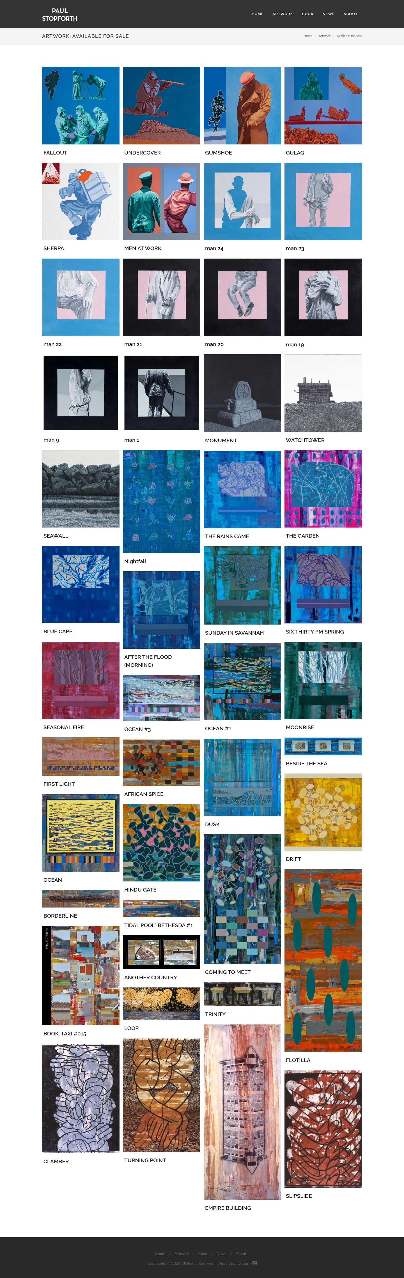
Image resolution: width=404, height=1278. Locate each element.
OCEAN (52, 880)
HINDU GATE (140, 889)
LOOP (131, 1028)
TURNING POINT (145, 1160)
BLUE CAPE (57, 631)
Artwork (324, 36)
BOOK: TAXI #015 (64, 1033)
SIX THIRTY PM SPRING (315, 631)
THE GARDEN (303, 536)
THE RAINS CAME (227, 536)
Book (202, 1253)
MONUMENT (221, 440)
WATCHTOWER (305, 440)
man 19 (295, 344)
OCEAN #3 (137, 729)
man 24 (214, 248)
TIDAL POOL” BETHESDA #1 (158, 925)
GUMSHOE (218, 152)
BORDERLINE (60, 916)
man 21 (133, 344)
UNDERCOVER (142, 152)
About (241, 1253)
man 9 (51, 440)
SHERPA (53, 248)
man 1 (131, 440)
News (221, 1253)
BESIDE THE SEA (306, 763)
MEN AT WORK (142, 248)
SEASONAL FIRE (63, 727)
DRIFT (293, 859)
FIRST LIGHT (59, 784)
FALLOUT (55, 152)
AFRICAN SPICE (144, 794)
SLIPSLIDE (299, 1196)
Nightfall (135, 561)
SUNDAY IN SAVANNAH (234, 633)
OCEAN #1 (218, 728)
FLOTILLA (298, 1060)
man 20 (214, 344)
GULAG (295, 152)
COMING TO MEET (228, 972)
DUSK (212, 824)
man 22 (52, 344)
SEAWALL (55, 536)
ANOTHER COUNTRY (150, 977)
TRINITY (215, 1014)
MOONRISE (300, 727)
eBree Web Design (233, 1263)
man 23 (295, 248)
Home (308, 36)
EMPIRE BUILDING (228, 1208)
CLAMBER (56, 1161)
